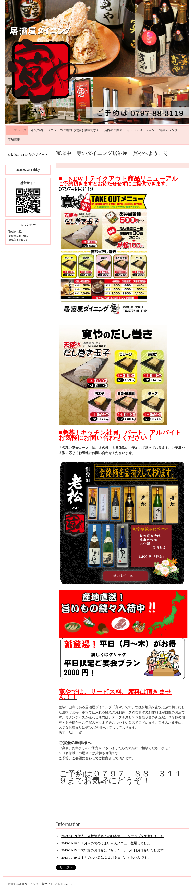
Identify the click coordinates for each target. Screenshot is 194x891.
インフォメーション (141, 130)
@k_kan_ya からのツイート (28, 154)
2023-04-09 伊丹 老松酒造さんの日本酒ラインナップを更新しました (112, 836)
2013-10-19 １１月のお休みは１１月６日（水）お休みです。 (106, 857)
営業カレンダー (170, 130)
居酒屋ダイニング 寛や (31, 883)
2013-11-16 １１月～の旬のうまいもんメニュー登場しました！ (107, 843)
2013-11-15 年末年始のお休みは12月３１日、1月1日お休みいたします (112, 850)
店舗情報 (14, 139)
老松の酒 (37, 130)
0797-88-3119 (76, 189)
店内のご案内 (113, 130)
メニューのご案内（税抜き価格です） (73, 130)
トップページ (17, 130)
